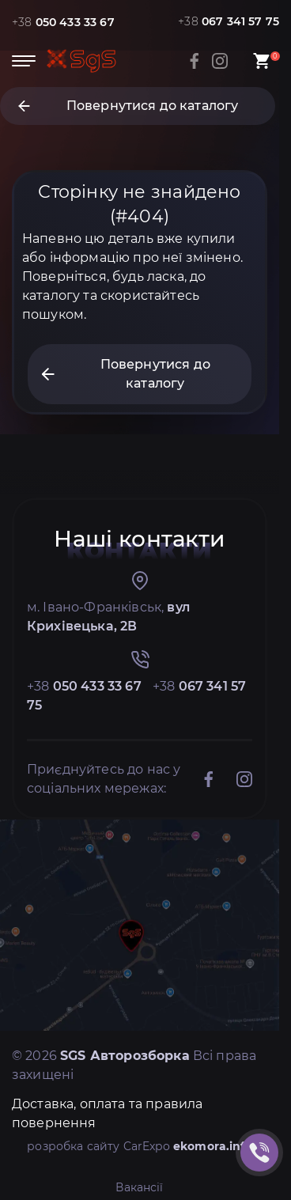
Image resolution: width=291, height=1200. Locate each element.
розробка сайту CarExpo (139, 1146)
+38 (63, 22)
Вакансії (139, 1187)
